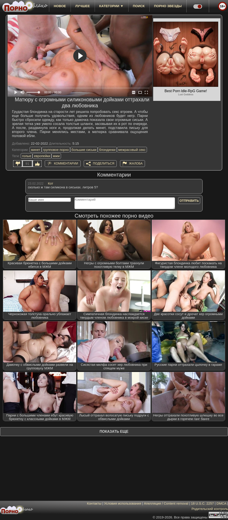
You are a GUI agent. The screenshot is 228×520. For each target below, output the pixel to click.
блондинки (107, 150)
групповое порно (56, 150)
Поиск (139, 6)
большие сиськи (83, 150)
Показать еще (114, 431)
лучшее (82, 6)
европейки (42, 156)
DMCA (221, 503)
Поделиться (103, 163)
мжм (56, 156)
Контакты (94, 503)
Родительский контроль (209, 509)
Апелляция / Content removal (166, 503)
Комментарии (66, 163)
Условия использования (122, 503)
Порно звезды (168, 6)
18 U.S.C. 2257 (202, 503)
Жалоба (136, 163)
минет (35, 150)
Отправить (189, 200)
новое (60, 6)
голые (26, 156)
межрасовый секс (132, 150)
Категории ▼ (111, 6)
